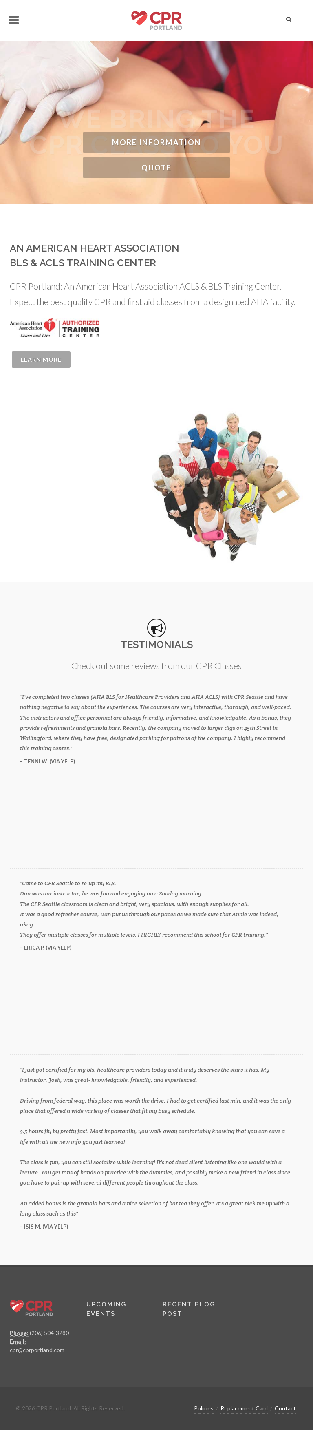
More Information (156, 142)
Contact (285, 1408)
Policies (204, 1408)
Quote (156, 167)
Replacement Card (244, 1408)
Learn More (41, 359)
